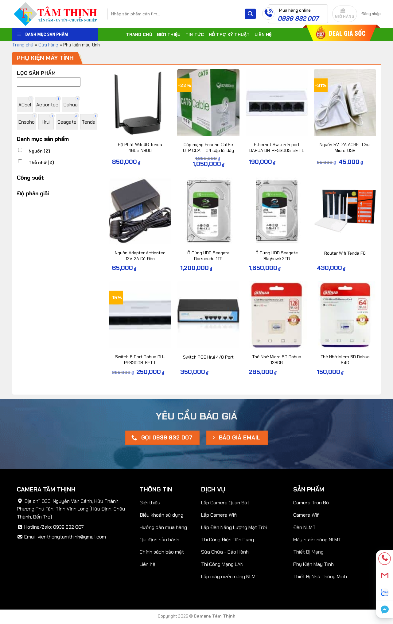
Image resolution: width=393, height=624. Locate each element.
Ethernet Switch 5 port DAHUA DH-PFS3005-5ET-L (276, 147)
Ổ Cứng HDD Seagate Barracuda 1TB (208, 255)
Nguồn (39, 151)
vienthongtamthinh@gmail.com (72, 537)
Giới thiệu (169, 34)
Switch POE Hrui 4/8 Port (208, 357)
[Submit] (250, 14)
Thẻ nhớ (41, 162)
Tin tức (194, 34)
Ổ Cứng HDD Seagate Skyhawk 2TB (276, 255)
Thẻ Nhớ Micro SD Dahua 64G (345, 359)
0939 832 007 (68, 527)
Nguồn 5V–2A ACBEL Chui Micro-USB (345, 147)
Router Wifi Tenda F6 (345, 253)
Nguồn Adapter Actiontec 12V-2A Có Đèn (140, 255)
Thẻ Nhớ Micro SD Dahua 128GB (276, 359)
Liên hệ (263, 34)
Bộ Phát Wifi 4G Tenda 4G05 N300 (140, 147)
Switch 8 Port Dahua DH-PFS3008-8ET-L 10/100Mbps (140, 362)
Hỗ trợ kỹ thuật (229, 34)
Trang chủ (139, 34)
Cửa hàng (48, 45)
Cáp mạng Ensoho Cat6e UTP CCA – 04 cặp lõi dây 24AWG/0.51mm (208, 150)
